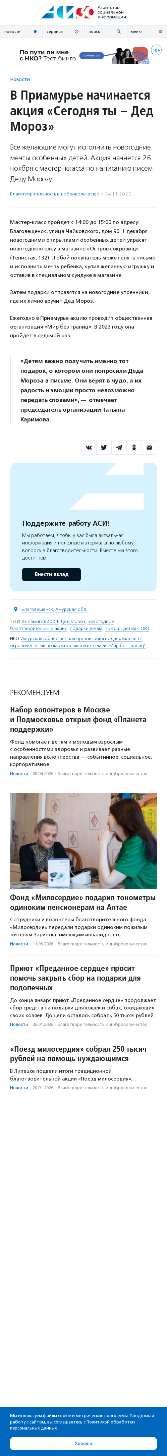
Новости (20, 79)
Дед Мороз (73, 621)
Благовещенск (37, 609)
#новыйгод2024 (40, 621)
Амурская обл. (71, 609)
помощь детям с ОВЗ (127, 628)
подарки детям (86, 628)
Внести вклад (51, 574)
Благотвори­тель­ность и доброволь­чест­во (55, 194)
